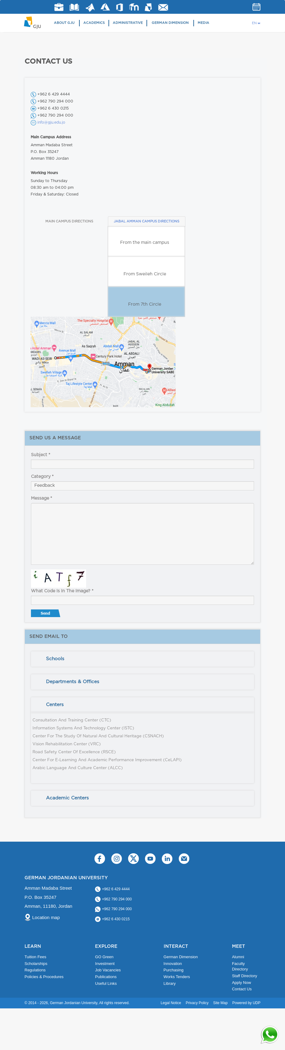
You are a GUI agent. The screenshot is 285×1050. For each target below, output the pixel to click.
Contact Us (242, 989)
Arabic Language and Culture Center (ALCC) (77, 768)
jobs (59, 7)
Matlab (90, 7)
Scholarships (36, 963)
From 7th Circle (144, 304)
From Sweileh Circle (145, 274)
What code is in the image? (62, 591)
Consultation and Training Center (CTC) (71, 720)
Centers (55, 704)
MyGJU (148, 7)
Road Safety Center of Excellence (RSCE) (74, 752)
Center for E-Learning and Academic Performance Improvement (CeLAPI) (107, 760)
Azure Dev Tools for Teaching (105, 7)
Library (74, 7)
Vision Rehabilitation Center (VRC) (66, 744)
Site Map (220, 1003)
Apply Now (241, 982)
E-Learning (134, 7)
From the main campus (144, 242)
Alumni (238, 957)
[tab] (142, 659)
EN (254, 23)
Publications (105, 976)
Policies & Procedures (44, 976)
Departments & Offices (72, 682)
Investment (105, 963)
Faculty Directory (240, 966)
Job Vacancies (108, 970)
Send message (46, 614)
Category (42, 477)
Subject (40, 455)
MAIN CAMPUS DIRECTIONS (69, 221)
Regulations (35, 970)
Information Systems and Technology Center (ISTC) (83, 728)
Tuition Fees (35, 957)
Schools (55, 659)
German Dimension (170, 22)
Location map (46, 917)
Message (41, 498)
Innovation (173, 963)
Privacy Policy (197, 1003)
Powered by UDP (246, 1003)
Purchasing (174, 970)
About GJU (64, 22)
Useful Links (106, 983)
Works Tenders (177, 976)
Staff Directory (244, 976)
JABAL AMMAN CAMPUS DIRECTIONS (146, 221)
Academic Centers (67, 798)
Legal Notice (171, 1003)
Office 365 (120, 7)
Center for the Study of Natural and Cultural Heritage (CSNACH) (98, 736)
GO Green (104, 957)
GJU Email (163, 7)
